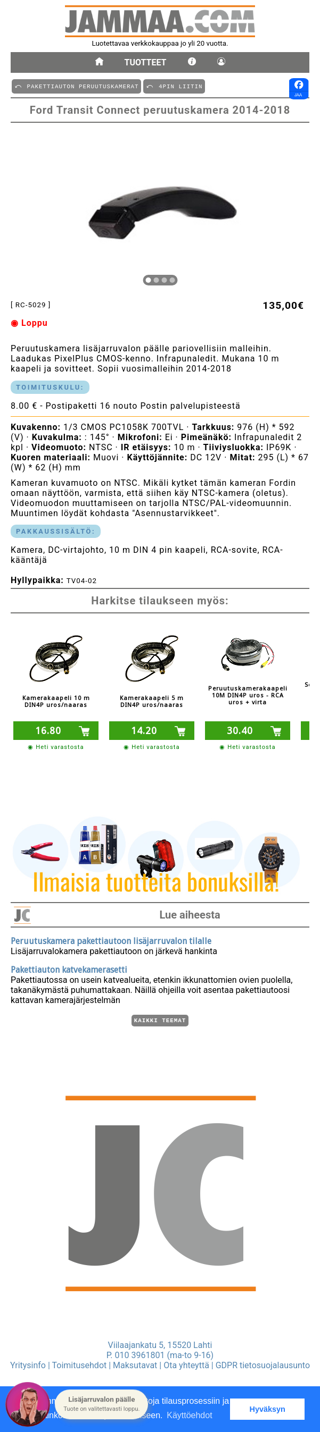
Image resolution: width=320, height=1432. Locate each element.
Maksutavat (135, 1365)
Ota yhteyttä (186, 1365)
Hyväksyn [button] (267, 1409)
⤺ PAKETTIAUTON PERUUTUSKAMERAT (76, 86)
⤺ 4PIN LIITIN (174, 86)
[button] (101, 1404)
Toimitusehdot (79, 1365)
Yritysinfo (28, 1365)
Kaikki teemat (160, 1020)
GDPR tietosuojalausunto (263, 1365)
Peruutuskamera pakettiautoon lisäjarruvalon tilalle (111, 939)
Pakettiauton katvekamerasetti (69, 968)
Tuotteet (146, 62)
